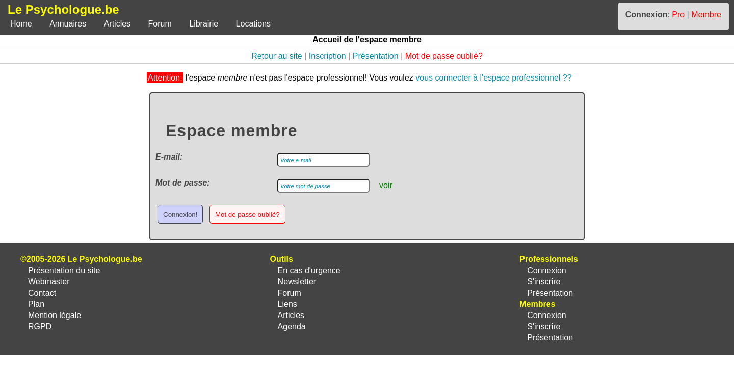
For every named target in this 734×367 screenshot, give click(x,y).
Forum (160, 23)
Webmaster (49, 281)
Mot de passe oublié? (444, 55)
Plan (36, 304)
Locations (253, 23)
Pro (678, 14)
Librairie (203, 23)
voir (385, 185)
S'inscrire (543, 281)
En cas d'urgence (309, 270)
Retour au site (276, 55)
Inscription (327, 55)
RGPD (39, 326)
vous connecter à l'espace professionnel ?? (493, 77)
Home (21, 23)
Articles (117, 23)
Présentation (376, 55)
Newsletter (297, 281)
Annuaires (67, 23)
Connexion (546, 270)
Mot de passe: (182, 182)
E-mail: (168, 156)
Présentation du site (64, 270)
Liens (287, 304)
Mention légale (54, 315)
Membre (706, 14)
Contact (42, 293)
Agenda (292, 326)
